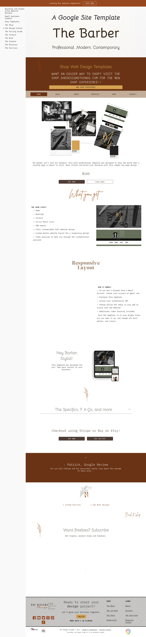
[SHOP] (114, 94)
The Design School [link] (13, 28)
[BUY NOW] (72, 181)
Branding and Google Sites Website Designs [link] (14, 11)
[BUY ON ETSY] (100, 438)
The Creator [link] (10, 41)
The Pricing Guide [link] (13, 31)
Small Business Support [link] (12, 17)
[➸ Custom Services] (72, 504)
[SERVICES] (95, 94)
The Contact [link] (10, 35)
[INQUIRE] (81, 616)
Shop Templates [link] (12, 22)
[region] (73, 3)
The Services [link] (11, 48)
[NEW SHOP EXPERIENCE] (85, 87)
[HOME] (39, 94)
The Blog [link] (9, 25)
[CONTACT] (133, 94)
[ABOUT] (76, 94)
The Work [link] (9, 38)
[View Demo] (100, 181)
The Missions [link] (11, 45)
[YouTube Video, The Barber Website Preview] (62, 310)
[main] (85, 17)
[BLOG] (57, 94)
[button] (129, 409)
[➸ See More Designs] (100, 504)
